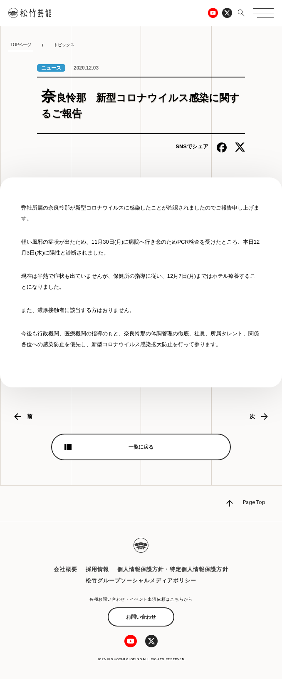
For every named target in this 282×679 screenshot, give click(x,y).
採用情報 (97, 569)
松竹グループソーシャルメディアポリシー (141, 580)
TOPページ (20, 44)
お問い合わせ (141, 617)
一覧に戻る (141, 447)
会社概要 (65, 569)
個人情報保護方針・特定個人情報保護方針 (172, 569)
